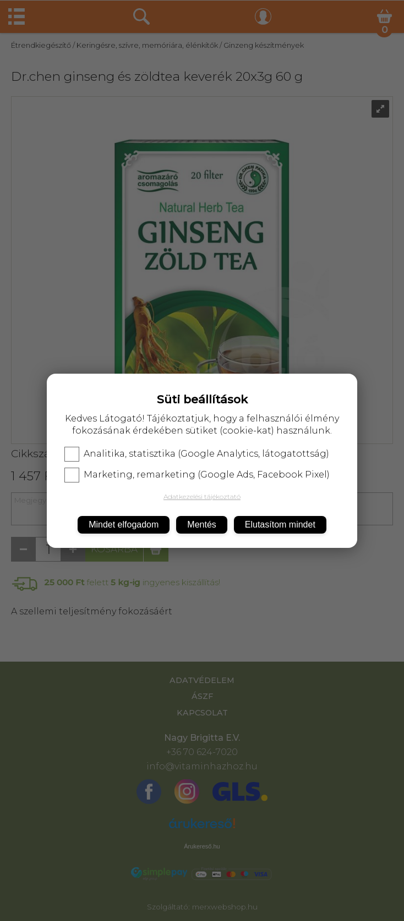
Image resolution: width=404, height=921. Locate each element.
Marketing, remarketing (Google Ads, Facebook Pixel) (197, 475)
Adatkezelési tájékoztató (202, 496)
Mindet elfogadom (124, 524)
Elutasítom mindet (280, 524)
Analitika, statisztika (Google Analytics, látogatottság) (196, 454)
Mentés (201, 524)
